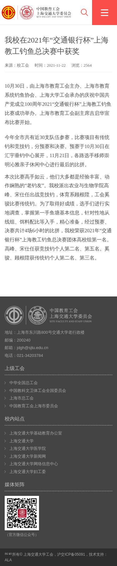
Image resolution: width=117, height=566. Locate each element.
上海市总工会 (21, 398)
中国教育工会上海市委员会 (33, 406)
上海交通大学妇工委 (27, 471)
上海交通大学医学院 (27, 448)
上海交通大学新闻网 (27, 456)
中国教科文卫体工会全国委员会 (37, 390)
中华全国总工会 (23, 382)
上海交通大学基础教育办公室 (35, 433)
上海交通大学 (21, 441)
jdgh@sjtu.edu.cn (32, 347)
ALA (8, 560)
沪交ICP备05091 (71, 554)
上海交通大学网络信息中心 (33, 463)
